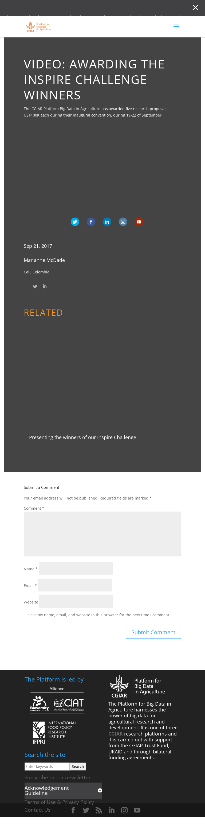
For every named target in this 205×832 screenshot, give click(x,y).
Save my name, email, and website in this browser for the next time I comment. (99, 614)
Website (31, 602)
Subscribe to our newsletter (58, 777)
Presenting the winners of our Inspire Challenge (82, 437)
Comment (34, 508)
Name (31, 568)
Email (30, 585)
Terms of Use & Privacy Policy (59, 802)
